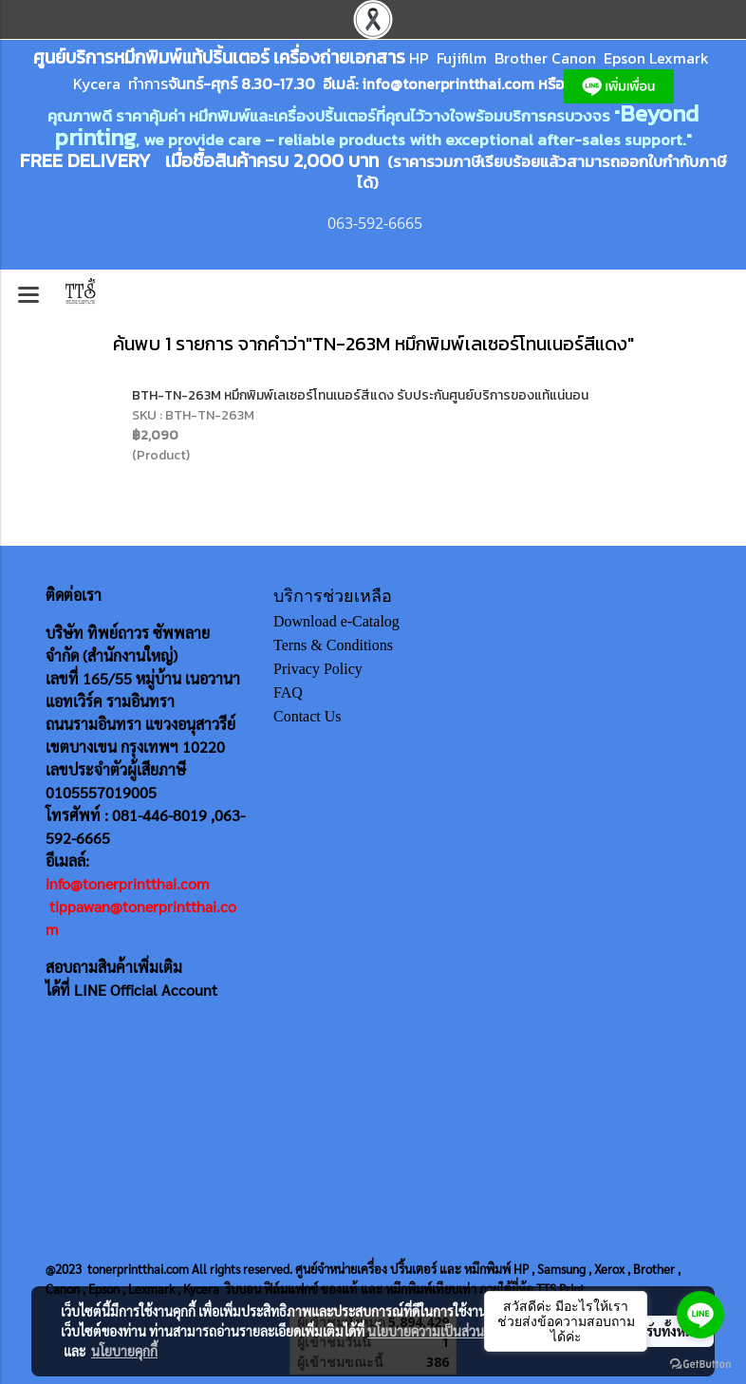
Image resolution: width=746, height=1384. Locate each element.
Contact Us (307, 716)
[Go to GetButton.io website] (700, 1364)
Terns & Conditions (333, 645)
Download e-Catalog (336, 621)
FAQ (288, 692)
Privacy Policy (318, 669)
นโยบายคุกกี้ (124, 1350)
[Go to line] (700, 1314)
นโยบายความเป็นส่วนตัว (433, 1330)
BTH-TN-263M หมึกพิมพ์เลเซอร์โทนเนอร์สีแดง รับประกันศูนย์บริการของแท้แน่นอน (360, 395)
